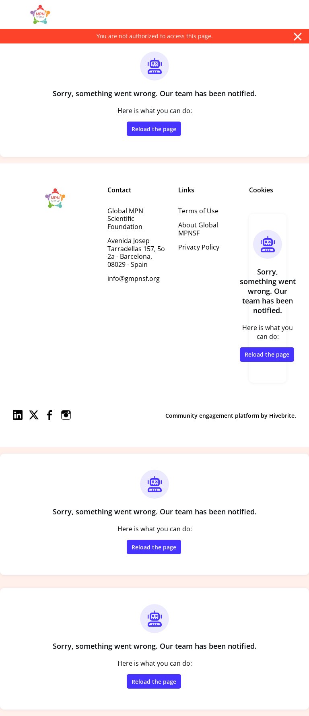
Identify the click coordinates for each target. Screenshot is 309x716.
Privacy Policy (198, 247)
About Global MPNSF (198, 229)
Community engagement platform (212, 415)
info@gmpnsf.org (133, 278)
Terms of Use (198, 210)
